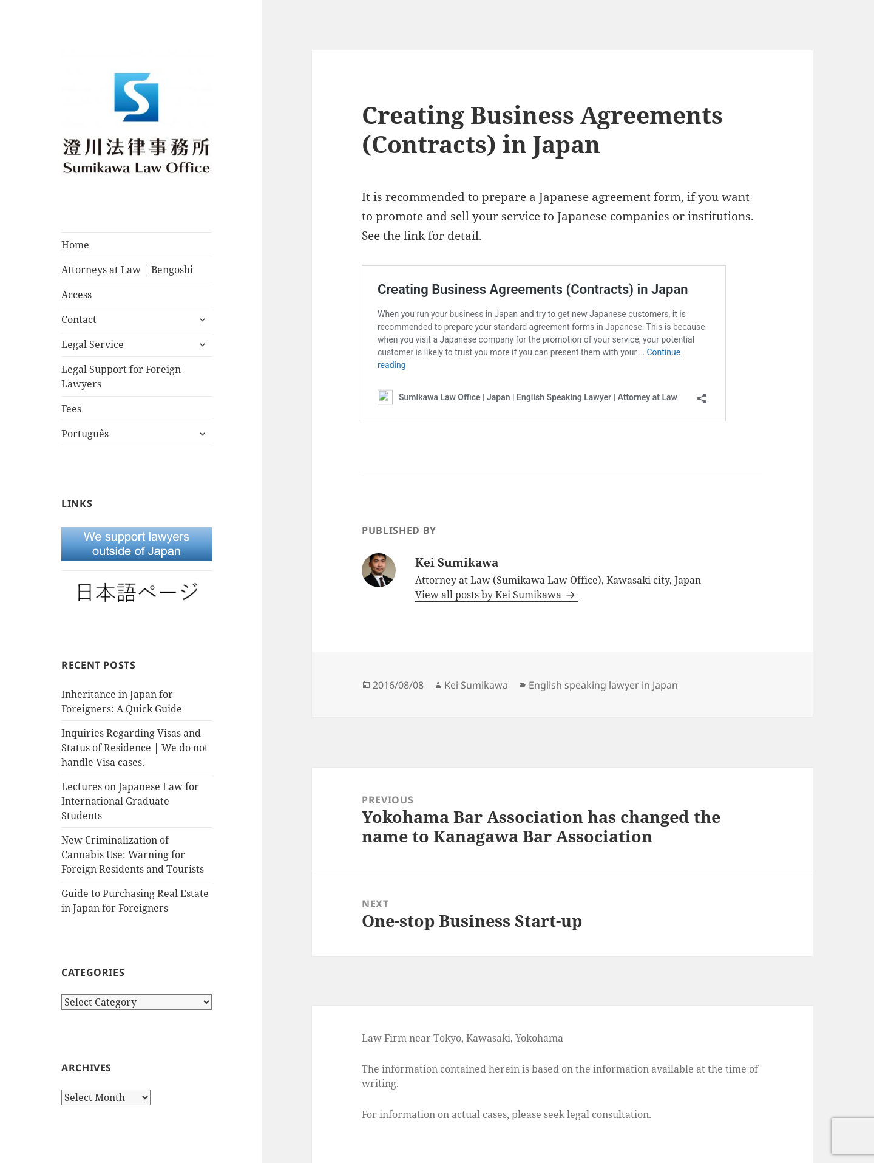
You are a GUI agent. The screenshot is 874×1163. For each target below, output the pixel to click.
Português (85, 433)
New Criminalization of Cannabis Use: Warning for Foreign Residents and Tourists (132, 854)
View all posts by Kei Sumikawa (489, 594)
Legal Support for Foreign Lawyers (121, 377)
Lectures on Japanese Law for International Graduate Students (130, 801)
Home (75, 244)
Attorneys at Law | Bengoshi (127, 269)
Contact (79, 319)
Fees (71, 408)
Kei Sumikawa (476, 685)
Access (76, 294)
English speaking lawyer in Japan (603, 685)
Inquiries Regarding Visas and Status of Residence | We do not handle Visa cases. (134, 747)
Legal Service (92, 344)
